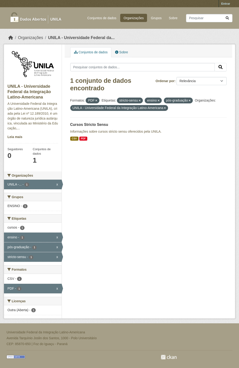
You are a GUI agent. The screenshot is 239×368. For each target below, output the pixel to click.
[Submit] (227, 18)
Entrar (225, 3)
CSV (74, 138)
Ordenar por (165, 81)
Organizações (133, 18)
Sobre (173, 18)
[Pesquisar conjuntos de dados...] (209, 18)
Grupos (156, 18)
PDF (83, 138)
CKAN (169, 357)
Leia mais (14, 137)
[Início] (10, 37)
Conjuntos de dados (101, 18)
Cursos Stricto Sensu (89, 125)
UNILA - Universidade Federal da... (81, 37)
